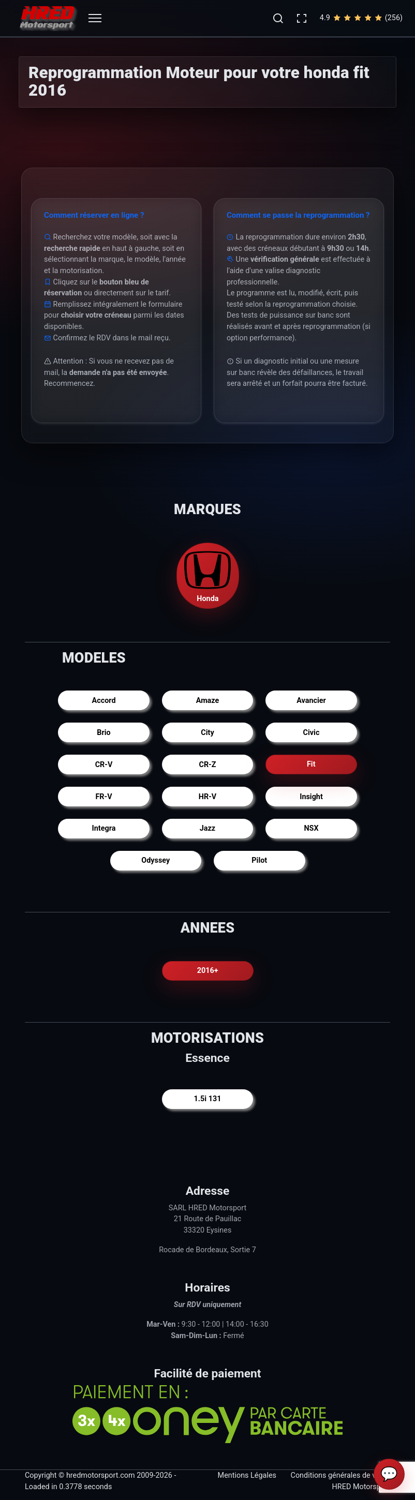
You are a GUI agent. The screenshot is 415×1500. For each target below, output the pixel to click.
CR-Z (207, 764)
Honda (207, 575)
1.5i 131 (207, 1098)
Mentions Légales (247, 1475)
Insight (311, 796)
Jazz (207, 828)
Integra (104, 828)
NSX (311, 828)
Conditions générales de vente (340, 1475)
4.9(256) (361, 18)
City (207, 732)
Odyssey (155, 860)
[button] (278, 18)
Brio (103, 732)
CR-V (104, 764)
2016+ (207, 970)
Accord (103, 700)
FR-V (103, 796)
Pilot (259, 860)
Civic (311, 732)
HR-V (207, 796)
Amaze (207, 700)
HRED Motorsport (361, 1486)
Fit (311, 764)
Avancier (311, 700)
